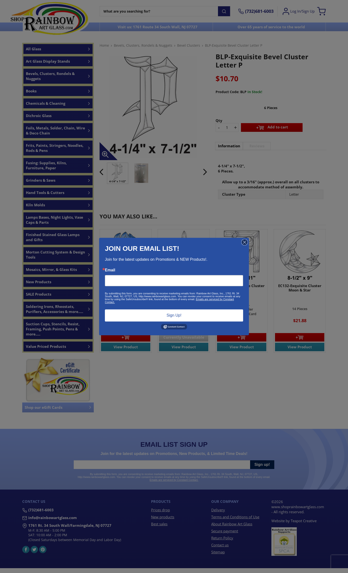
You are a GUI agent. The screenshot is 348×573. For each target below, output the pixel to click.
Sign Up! (174, 315)
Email (110, 270)
